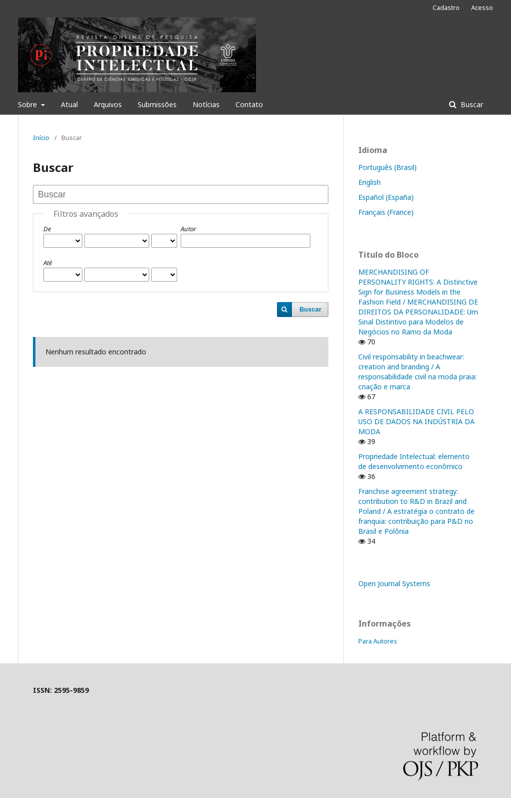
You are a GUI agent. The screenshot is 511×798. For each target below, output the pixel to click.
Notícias (206, 104)
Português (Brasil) (387, 167)
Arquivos (108, 104)
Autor (188, 228)
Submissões (157, 104)
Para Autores (377, 641)
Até (47, 262)
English (369, 182)
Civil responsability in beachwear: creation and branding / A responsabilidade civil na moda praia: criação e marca (417, 371)
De (47, 228)
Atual (69, 104)
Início (41, 137)
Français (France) (386, 212)
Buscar (471, 104)
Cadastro (446, 7)
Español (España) (386, 197)
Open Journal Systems (394, 583)
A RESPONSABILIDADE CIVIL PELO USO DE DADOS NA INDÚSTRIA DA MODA (416, 421)
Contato (249, 104)
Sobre (28, 104)
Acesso (482, 7)
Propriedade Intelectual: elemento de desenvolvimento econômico (414, 461)
